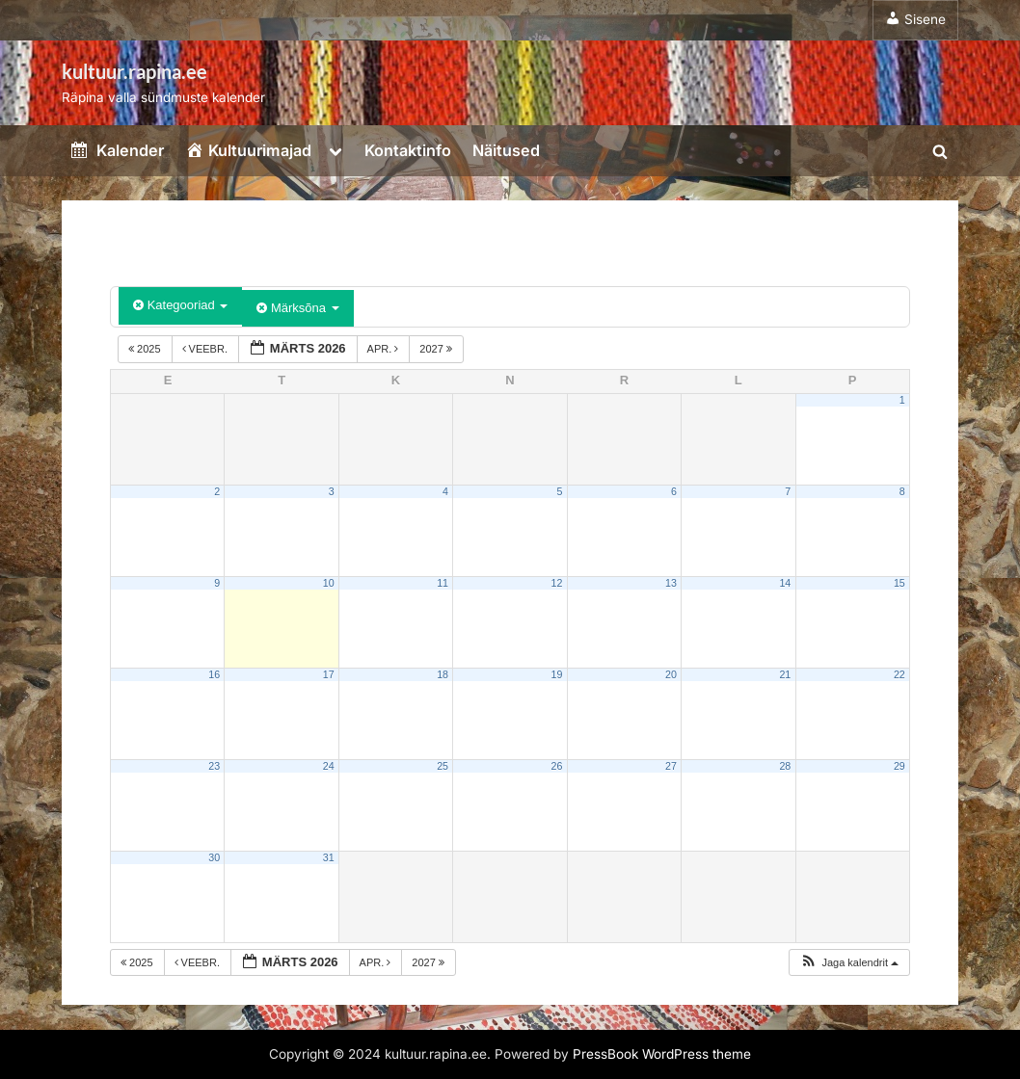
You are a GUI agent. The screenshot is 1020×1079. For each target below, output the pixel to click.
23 (214, 766)
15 (899, 583)
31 (329, 857)
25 (442, 766)
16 (214, 674)
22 (899, 674)
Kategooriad (180, 305)
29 (899, 766)
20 (671, 674)
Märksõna (297, 308)
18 (442, 674)
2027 (437, 349)
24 (329, 766)
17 (329, 674)
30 (214, 857)
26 (557, 766)
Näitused (506, 150)
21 (785, 674)
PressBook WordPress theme (662, 1054)
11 (442, 583)
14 (785, 583)
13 (671, 583)
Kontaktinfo (407, 150)
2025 (146, 349)
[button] (849, 963)
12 (557, 583)
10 (329, 583)
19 (557, 674)
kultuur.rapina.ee (134, 71)
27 (671, 766)
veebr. (206, 349)
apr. (384, 349)
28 (785, 766)
